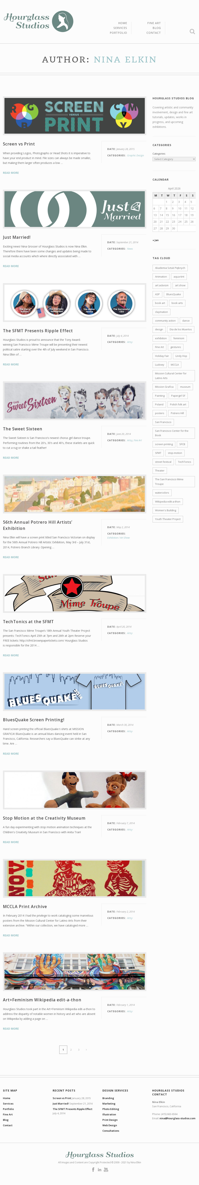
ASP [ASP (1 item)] (157, 294)
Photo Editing (110, 1109)
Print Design (110, 1120)
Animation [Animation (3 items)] (161, 276)
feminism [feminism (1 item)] (178, 338)
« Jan (156, 240)
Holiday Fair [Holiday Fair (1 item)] (162, 356)
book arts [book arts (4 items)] (177, 303)
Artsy (130, 342)
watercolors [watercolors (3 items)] (162, 492)
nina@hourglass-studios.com (177, 1118)
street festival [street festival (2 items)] (163, 462)
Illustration (109, 1114)
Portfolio (118, 32)
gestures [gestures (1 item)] (175, 347)
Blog (157, 28)
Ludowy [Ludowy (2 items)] (159, 364)
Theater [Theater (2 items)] (159, 470)
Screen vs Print (19, 144)
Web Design (109, 1125)
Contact (154, 32)
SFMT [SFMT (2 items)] (158, 453)
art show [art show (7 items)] (180, 285)
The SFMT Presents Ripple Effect (38, 330)
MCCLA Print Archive (25, 906)
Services (120, 28)
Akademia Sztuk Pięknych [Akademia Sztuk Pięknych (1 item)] (170, 268)
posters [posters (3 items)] (159, 413)
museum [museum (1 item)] (185, 386)
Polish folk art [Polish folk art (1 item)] (178, 404)
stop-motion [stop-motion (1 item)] (175, 453)
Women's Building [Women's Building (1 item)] (165, 510)
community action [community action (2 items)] (165, 320)
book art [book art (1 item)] (160, 303)
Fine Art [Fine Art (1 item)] (159, 347)
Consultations (110, 1130)
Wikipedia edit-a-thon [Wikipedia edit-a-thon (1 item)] (167, 501)
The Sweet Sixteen (22, 429)
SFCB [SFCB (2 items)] (182, 444)
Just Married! (17, 237)
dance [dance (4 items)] (186, 320)
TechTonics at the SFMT (28, 621)
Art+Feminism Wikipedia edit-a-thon (42, 999)
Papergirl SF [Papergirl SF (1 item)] (178, 395)
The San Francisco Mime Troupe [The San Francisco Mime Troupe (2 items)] (169, 481)
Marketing (108, 1103)
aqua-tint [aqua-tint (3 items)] (179, 276)
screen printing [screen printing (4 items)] (164, 444)
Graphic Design (135, 155)
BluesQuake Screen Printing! (33, 719)
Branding (108, 1098)
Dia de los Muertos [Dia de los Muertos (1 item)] (181, 329)
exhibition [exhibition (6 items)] (161, 338)
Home (122, 23)
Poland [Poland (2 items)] (159, 404)
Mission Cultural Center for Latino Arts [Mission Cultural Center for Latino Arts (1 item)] (171, 376)
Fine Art (154, 23)
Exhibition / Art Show (118, 537)
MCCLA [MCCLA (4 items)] (175, 364)
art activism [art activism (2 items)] (161, 285)
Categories (159, 153)
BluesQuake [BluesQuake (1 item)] (173, 294)
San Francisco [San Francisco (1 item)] (163, 422)
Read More (11, 173)
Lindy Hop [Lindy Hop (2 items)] (181, 356)
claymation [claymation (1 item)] (161, 312)
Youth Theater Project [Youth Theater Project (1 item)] (168, 519)
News (130, 248)
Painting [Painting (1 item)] (160, 395)
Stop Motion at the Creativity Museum (44, 818)
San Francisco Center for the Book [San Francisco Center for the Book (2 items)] (172, 433)
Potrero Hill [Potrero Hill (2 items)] (177, 413)
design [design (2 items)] (159, 329)
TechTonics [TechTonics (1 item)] (184, 462)
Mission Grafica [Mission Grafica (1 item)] (164, 386)
